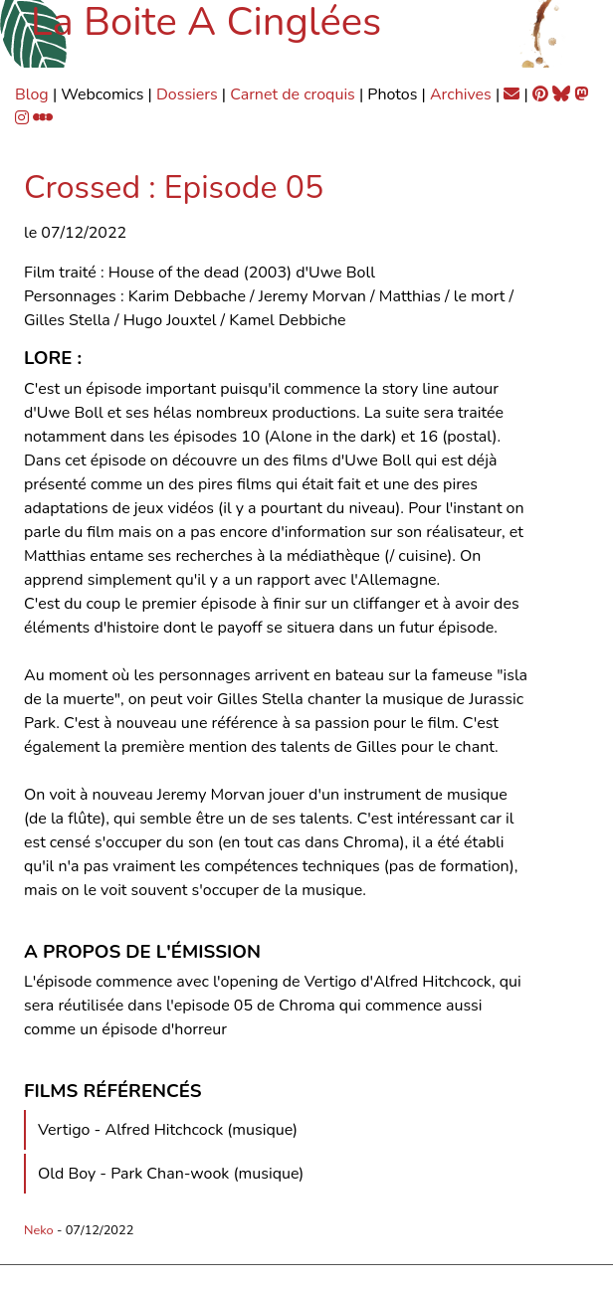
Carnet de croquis (292, 94)
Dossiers (187, 94)
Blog (32, 94)
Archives (461, 94)
